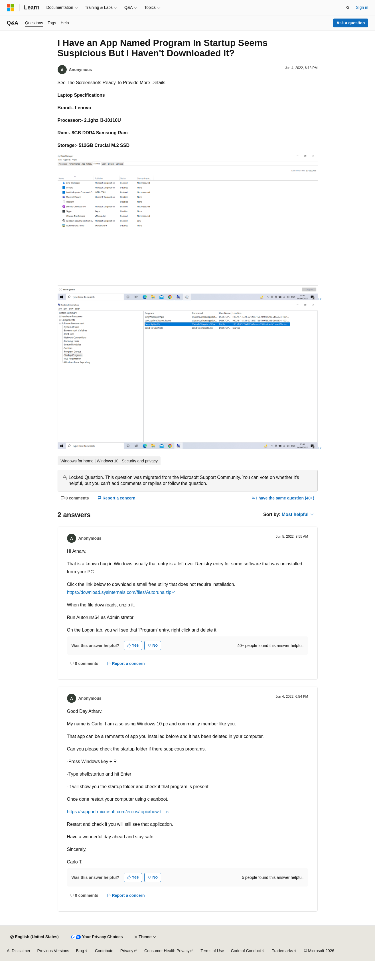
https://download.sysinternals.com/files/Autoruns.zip (119, 592)
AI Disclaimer (18, 950)
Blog (80, 950)
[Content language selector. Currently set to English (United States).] (34, 937)
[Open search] (348, 8)
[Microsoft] (10, 7)
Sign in (362, 7)
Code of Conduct (246, 950)
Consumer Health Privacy (167, 950)
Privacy (126, 950)
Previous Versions (53, 950)
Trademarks (282, 950)
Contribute (104, 950)
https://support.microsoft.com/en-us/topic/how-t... (116, 811)
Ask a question (351, 23)
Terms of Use (212, 950)
